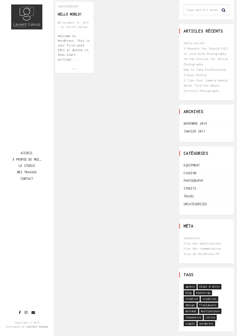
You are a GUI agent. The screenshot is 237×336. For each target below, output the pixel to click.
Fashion (190, 173)
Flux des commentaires (202, 248)
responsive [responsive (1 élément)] (193, 317)
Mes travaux (27, 172)
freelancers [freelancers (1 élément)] (207, 305)
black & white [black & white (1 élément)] (209, 286)
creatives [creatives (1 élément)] (209, 299)
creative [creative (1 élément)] (191, 299)
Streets (190, 188)
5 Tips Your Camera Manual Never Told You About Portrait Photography (206, 86)
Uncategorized (68, 6)
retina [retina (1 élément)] (210, 317)
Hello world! (194, 43)
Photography (193, 181)
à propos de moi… (26, 159)
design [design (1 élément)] (190, 305)
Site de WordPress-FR (201, 254)
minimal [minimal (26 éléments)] (190, 311)
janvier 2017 (194, 131)
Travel (189, 196)
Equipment (192, 165)
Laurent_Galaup (76, 27)
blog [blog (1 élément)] (188, 293)
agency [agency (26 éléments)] (190, 286)
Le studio (27, 166)
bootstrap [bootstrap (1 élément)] (203, 293)
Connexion (192, 238)
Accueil (27, 153)
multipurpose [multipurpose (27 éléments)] (210, 311)
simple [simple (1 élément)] (190, 323)
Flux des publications (202, 243)
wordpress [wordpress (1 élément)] (206, 323)
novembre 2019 (195, 123)
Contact (27, 178)
